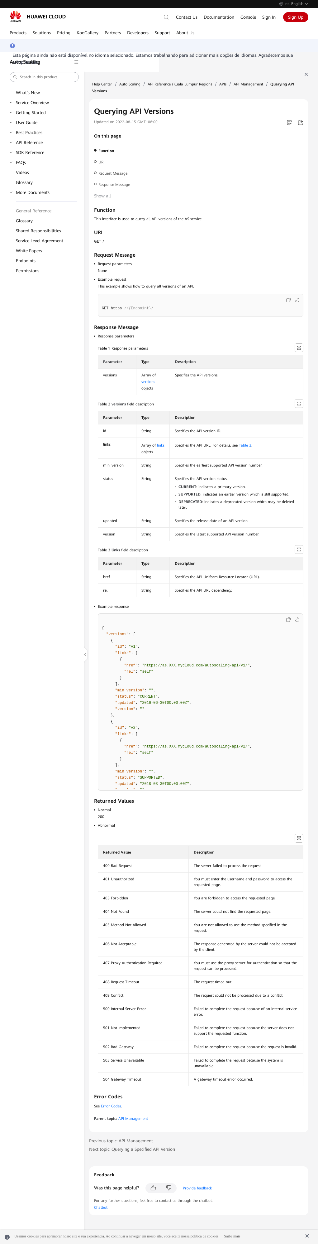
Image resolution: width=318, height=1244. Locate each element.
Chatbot (100, 1207)
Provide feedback (197, 1188)
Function (106, 151)
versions (148, 382)
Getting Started (31, 112)
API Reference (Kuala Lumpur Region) (180, 84)
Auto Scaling (129, 84)
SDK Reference (30, 152)
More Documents (33, 192)
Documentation (219, 17)
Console (248, 17)
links (160, 445)
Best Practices (29, 132)
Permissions (27, 270)
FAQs (21, 162)
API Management (248, 84)
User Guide (26, 122)
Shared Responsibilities (38, 230)
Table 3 (245, 445)
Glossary (24, 182)
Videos (22, 172)
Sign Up (295, 17)
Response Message (114, 184)
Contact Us (186, 17)
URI (101, 162)
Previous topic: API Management (121, 1140)
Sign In (269, 17)
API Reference (29, 142)
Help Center (102, 84)
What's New (28, 92)
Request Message (112, 173)
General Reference (33, 210)
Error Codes (111, 1106)
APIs (222, 84)
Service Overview (32, 102)
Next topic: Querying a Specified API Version (132, 1149)
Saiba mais (232, 1236)
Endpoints (26, 260)
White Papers (29, 250)
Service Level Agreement (39, 240)
